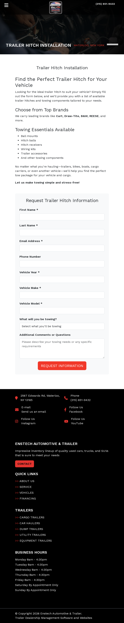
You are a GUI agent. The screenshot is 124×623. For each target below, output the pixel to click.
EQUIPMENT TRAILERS (33, 540)
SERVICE (23, 487)
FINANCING (25, 498)
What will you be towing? (38, 319)
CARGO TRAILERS (29, 517)
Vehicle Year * (29, 272)
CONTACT (24, 463)
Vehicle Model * (30, 303)
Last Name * (28, 225)
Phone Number (30, 256)
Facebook (76, 411)
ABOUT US (24, 481)
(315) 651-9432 (81, 400)
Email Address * (31, 241)
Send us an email (33, 411)
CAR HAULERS (27, 523)
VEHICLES (24, 492)
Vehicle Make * (30, 288)
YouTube (77, 423)
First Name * (28, 209)
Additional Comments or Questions (45, 334)
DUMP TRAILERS (29, 529)
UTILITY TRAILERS (30, 535)
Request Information (62, 366)
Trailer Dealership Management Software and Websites (53, 618)
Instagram (28, 423)
